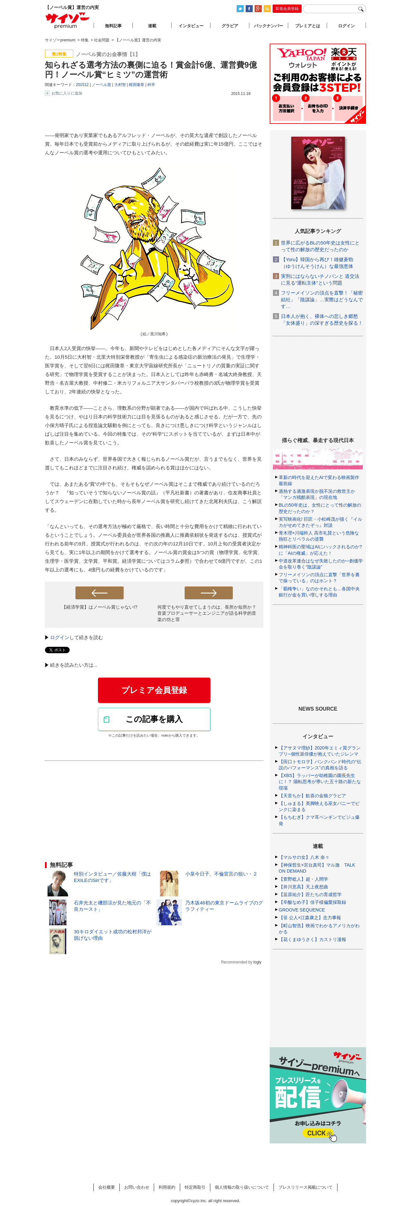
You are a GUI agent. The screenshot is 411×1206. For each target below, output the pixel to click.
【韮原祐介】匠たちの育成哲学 (310, 894)
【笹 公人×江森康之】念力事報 (310, 917)
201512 (82, 84)
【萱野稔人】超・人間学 (303, 879)
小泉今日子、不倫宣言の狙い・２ (221, 874)
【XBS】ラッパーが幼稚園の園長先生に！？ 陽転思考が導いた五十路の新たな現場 (320, 781)
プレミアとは (307, 25)
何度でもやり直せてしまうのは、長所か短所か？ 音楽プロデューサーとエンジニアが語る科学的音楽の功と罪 (206, 613)
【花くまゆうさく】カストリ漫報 (312, 939)
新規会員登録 (287, 8)
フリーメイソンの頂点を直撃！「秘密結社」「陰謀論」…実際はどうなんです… (322, 299)
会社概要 (106, 1187)
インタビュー (191, 25)
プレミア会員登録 (154, 690)
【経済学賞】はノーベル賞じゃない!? (99, 607)
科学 (151, 84)
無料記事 (113, 25)
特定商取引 (195, 1187)
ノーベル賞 (101, 84)
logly (257, 962)
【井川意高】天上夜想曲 (303, 886)
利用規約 (167, 1187)
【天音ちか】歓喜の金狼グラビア (312, 795)
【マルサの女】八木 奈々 (304, 857)
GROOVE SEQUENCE (302, 909)
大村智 (120, 84)
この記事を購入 (154, 718)
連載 (152, 25)
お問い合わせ (136, 1187)
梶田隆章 (136, 84)
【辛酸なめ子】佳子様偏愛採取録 (312, 902)
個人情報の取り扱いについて (242, 1187)
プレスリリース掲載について (305, 1187)
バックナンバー (268, 25)
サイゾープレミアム (68, 20)
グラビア (230, 25)
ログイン (59, 637)
